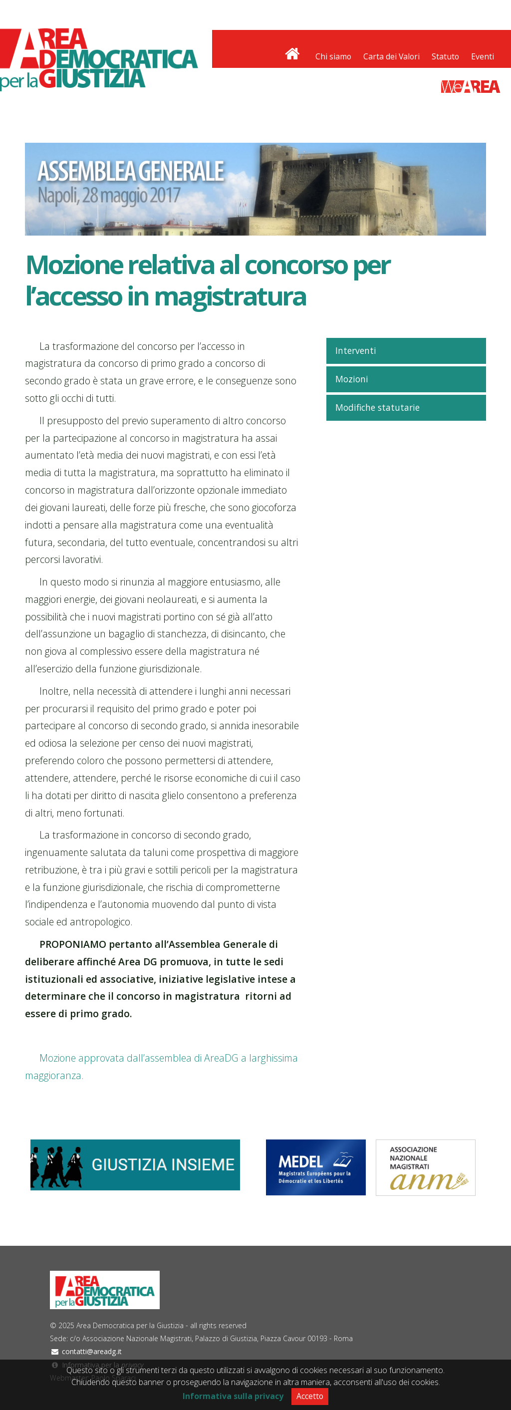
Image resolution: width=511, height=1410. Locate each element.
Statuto (445, 56)
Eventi (482, 56)
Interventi (355, 350)
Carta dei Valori (391, 56)
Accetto (309, 1396)
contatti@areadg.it (92, 1351)
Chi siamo (333, 56)
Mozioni (351, 379)
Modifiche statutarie (377, 407)
